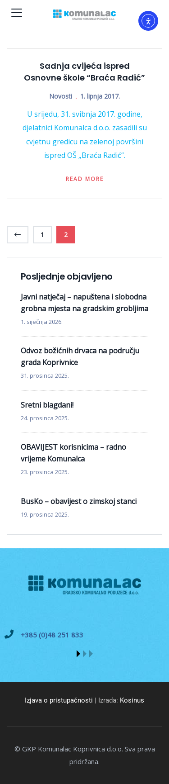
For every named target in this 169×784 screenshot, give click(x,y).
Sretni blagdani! (47, 405)
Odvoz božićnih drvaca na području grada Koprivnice (80, 356)
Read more (85, 179)
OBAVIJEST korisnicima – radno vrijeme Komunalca (73, 453)
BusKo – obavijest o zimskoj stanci (79, 501)
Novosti (60, 96)
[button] (78, 653)
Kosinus (132, 700)
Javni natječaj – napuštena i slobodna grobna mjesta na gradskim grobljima (84, 303)
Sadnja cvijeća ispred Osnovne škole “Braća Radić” (84, 71)
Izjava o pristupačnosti (59, 700)
